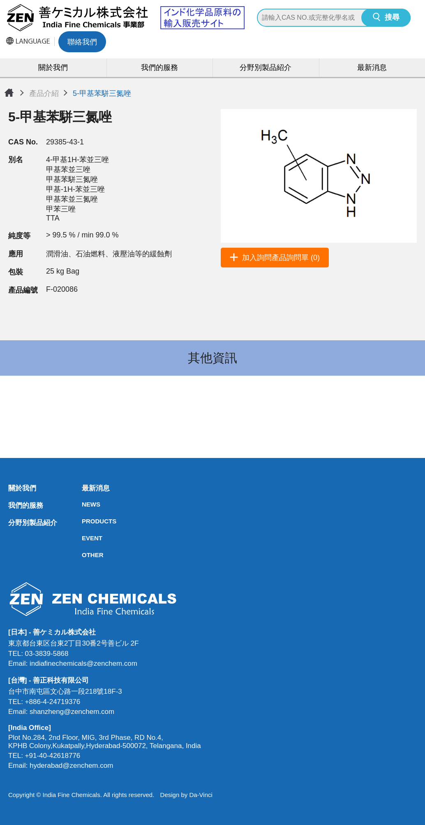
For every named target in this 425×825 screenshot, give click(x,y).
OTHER (84, 554)
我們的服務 (159, 68)
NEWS (84, 504)
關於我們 (53, 68)
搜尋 (392, 18)
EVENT (84, 538)
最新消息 (372, 68)
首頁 (9, 92)
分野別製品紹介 (265, 68)
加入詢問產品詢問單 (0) (281, 257)
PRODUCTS (84, 521)
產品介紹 (44, 93)
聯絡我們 (82, 42)
